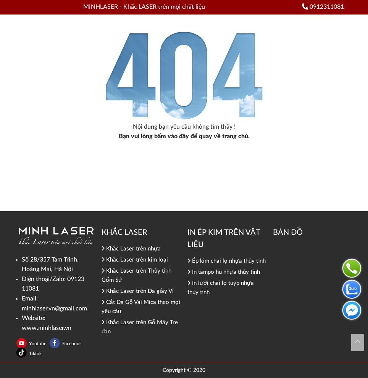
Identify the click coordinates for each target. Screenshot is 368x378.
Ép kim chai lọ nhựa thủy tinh (226, 261)
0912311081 (323, 7)
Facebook (72, 343)
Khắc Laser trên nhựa (131, 249)
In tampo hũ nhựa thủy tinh (223, 272)
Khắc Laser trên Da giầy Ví (138, 291)
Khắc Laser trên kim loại (135, 260)
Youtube (38, 343)
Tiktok (35, 353)
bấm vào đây (171, 136)
